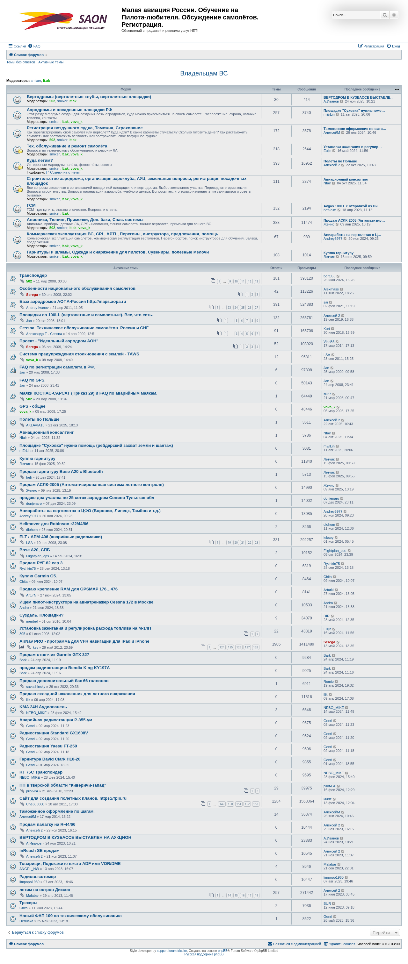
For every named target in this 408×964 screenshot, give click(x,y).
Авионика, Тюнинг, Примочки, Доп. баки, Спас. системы (85, 219)
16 (242, 895)
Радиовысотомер (37, 876)
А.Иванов (331, 101)
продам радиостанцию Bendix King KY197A (64, 667)
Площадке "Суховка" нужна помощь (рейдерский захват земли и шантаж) (96, 445)
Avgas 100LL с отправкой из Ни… (352, 206)
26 (249, 307)
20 (236, 542)
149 (221, 804)
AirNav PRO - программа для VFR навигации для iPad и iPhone (84, 641)
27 (256, 307)
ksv (35, 647)
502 (52, 101)
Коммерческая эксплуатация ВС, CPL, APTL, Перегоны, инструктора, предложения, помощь (122, 234)
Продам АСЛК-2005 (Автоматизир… (354, 220)
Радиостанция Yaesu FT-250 (48, 746)
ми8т (328, 799)
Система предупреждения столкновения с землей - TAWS (79, 354)
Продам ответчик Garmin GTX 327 (54, 654)
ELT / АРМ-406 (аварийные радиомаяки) (60, 536)
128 (255, 647)
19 (229, 542)
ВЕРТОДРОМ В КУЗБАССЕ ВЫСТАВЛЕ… (359, 97)
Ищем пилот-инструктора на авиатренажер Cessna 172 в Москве (86, 602)
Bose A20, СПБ (34, 549)
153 (255, 804)
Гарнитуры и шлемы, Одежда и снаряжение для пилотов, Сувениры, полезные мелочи (118, 252)
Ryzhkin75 (27, 568)
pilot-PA (32, 791)
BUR (327, 903)
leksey (328, 537)
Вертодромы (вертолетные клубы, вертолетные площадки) (89, 96)
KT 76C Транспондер (40, 772)
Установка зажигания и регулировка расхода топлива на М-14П (85, 628)
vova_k (77, 122)
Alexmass (331, 289)
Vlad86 (329, 342)
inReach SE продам (39, 850)
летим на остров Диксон (44, 889)
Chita (23, 581)
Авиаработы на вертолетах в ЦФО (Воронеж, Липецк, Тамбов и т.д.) (90, 510)
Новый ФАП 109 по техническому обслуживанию (70, 915)
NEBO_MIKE (36, 713)
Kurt (327, 329)
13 (256, 281)
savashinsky (35, 687)
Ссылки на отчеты (62, 172)
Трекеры (28, 902)
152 (247, 804)
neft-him (330, 210)
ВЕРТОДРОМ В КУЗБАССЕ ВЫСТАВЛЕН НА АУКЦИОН (75, 837)
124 (221, 647)
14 (229, 895)
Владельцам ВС (204, 73)
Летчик (329, 257)
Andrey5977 (333, 238)
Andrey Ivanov (37, 308)
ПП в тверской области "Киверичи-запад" (62, 785)
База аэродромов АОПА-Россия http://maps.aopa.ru (72, 301)
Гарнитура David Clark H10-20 (49, 759)
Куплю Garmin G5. (38, 576)
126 (239, 647)
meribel (32, 621)
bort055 (329, 276)
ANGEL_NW (29, 869)
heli (29, 477)
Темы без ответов (20, 62)
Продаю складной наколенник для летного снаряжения (77, 693)
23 (229, 307)
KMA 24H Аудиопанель (43, 706)
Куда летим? (40, 160)
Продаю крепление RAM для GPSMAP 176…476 (68, 589)
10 (236, 281)
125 (230, 647)
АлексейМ (332, 132)
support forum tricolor (172, 951)
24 (236, 307)
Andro (24, 608)
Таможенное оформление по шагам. (57, 811)
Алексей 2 (332, 165)
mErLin (329, 114)
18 (256, 895)
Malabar (330, 864)
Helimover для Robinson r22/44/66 (53, 523)
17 (249, 895)
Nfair (327, 183)
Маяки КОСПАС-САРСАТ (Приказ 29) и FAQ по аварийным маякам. (88, 393)
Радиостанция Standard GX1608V (53, 733)
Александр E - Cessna (44, 334)
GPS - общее (32, 406)
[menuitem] (34, 46)
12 (249, 281)
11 (242, 281)
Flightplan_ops (37, 556)
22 (249, 542)
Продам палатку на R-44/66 (47, 824)
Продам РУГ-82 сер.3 (40, 563)
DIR (327, 616)
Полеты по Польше (340, 161)
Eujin (327, 151)
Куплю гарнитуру (338, 253)
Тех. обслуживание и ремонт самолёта (67, 146)
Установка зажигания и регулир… (353, 147)
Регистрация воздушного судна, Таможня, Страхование (85, 127)
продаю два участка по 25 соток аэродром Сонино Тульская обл (86, 497)
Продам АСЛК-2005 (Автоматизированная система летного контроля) (91, 484)
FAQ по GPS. (32, 380)
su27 (327, 394)
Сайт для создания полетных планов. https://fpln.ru (73, 798)
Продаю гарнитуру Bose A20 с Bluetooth (61, 471)
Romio (329, 681)
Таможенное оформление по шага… (355, 129)
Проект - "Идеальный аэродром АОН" (58, 341)
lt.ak (46, 80)
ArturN (31, 595)
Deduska (26, 921)
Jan (29, 321)
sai (326, 302)
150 (230, 804)
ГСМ (31, 205)
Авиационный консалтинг (346, 179)
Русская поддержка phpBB (203, 954)
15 (236, 895)
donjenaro (34, 503)
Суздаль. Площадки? (41, 615)
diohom (32, 530)
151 (239, 804)
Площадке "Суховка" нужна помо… (354, 110)
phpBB (223, 951)
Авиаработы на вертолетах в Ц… (352, 235)
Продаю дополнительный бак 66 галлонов (64, 680)
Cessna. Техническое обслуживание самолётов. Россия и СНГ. (84, 327)
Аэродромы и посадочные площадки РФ (69, 109)
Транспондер (33, 275)
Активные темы (50, 62)
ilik (28, 700)
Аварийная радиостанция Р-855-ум (55, 720)
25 (242, 307)
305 (22, 634)
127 (247, 647)
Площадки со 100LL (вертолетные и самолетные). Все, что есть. (86, 314)
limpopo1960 (29, 882)
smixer (36, 80)
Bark (23, 660)
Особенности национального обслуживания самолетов (77, 288)
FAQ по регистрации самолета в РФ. (57, 367)
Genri (30, 726)
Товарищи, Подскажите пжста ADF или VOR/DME (70, 863)
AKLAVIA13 (35, 425)
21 (242, 542)
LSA (327, 355)
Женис (329, 224)
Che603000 (35, 804)
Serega (32, 294)
